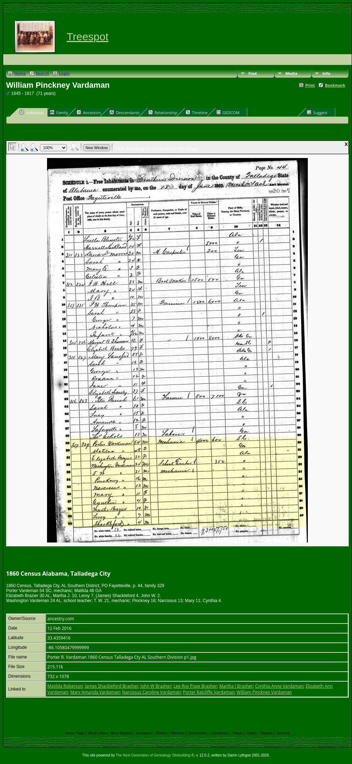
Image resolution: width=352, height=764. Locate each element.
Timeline (197, 112)
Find (252, 73)
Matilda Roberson (65, 686)
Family (59, 112)
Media (291, 73)
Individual (31, 112)
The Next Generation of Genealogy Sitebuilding (153, 755)
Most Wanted (121, 733)
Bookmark (335, 85)
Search (42, 73)
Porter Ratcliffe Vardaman (208, 692)
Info (326, 73)
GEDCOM (227, 112)
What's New (97, 733)
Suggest (317, 112)
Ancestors (89, 112)
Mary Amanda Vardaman (95, 692)
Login (64, 73)
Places (237, 733)
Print (310, 85)
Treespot (87, 36)
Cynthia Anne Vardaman (279, 686)
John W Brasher (155, 686)
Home (20, 73)
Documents (197, 733)
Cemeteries (219, 733)
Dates (251, 733)
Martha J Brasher (236, 686)
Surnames (143, 733)
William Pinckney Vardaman (264, 692)
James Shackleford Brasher (111, 686)
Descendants (124, 112)
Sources (283, 733)
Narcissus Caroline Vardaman (151, 692)
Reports (266, 733)
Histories (178, 733)
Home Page (74, 733)
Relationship (162, 112)
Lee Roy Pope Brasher (195, 686)
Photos (161, 733)
